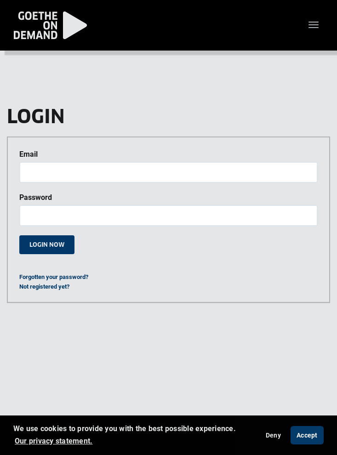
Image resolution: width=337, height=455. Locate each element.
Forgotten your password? (53, 277)
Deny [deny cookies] (273, 435)
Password (35, 197)
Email (28, 154)
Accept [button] (307, 435)
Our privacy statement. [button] (54, 441)
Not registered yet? (44, 286)
